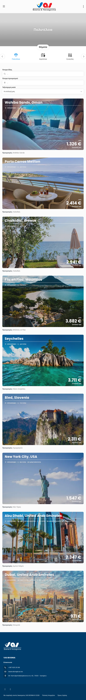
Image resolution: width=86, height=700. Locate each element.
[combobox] (43, 82)
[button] (2, 56)
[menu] (83, 6)
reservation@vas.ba (15, 672)
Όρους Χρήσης (62, 695)
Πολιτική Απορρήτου (48, 695)
